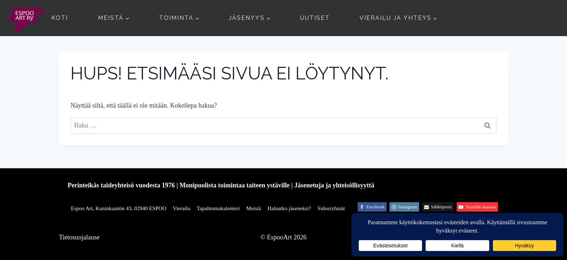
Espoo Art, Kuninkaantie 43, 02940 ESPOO (118, 208)
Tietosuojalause (79, 237)
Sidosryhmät (331, 208)
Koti (59, 17)
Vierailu (181, 208)
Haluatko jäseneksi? (289, 208)
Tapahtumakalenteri (218, 208)
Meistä (253, 208)
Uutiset (315, 17)
